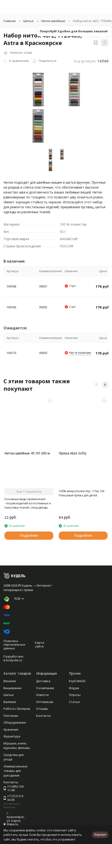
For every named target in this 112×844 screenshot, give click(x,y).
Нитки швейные (53, 21)
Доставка (43, 681)
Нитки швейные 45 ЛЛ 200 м (27, 453)
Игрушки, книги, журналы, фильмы (16, 745)
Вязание (9, 681)
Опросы (75, 695)
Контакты (43, 716)
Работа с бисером (16, 708)
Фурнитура (11, 736)
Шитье (28, 21)
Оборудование (14, 722)
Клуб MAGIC (77, 681)
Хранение (10, 729)
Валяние (9, 702)
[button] (96, 384)
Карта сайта (39, 644)
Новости (42, 695)
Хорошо (100, 834)
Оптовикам (44, 702)
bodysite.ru (14, 660)
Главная (9, 21)
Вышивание (12, 688)
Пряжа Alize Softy (72, 453)
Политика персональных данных (14, 644)
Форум (74, 688)
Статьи (74, 702)
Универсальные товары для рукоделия (15, 770)
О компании (45, 688)
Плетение (10, 716)
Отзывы (42, 708)
